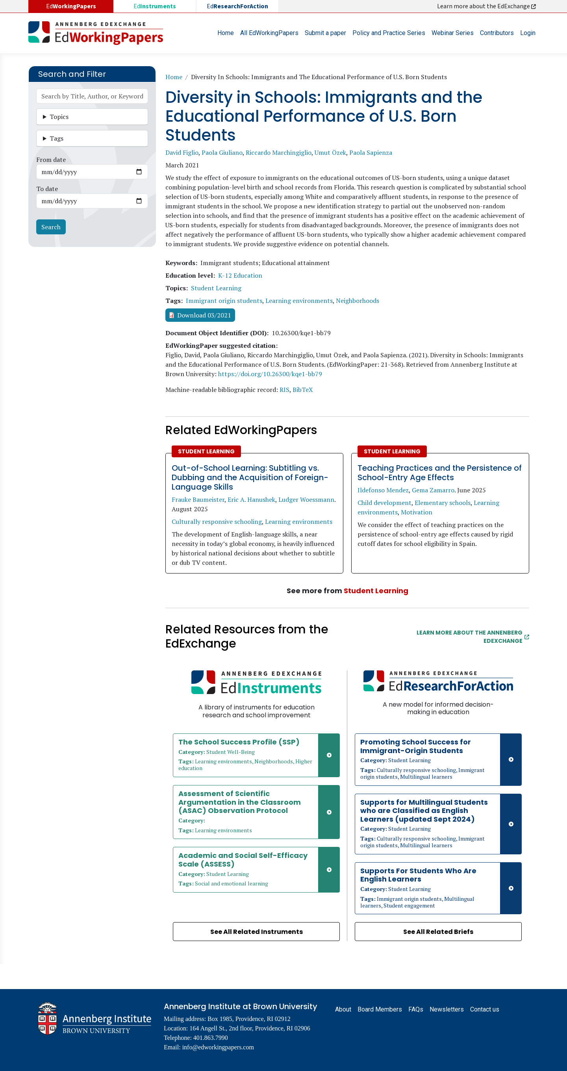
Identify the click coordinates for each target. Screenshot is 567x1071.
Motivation (416, 512)
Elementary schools (443, 502)
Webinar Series (453, 33)
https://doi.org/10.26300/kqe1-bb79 (270, 373)
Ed (154, 6)
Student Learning (216, 288)
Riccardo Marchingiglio (278, 152)
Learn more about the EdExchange (487, 6)
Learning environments (299, 300)
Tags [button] (56, 138)
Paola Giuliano (222, 152)
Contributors (497, 33)
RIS (284, 389)
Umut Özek (330, 152)
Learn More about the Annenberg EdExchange (473, 637)
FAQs (415, 1009)
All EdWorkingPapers (269, 33)
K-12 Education (240, 275)
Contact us (484, 1009)
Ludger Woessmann (306, 499)
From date (51, 159)
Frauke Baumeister (198, 499)
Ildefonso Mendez (383, 490)
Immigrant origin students (224, 300)
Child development (384, 502)
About (343, 1009)
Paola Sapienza (370, 152)
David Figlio (181, 152)
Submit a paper (325, 33)
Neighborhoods (357, 300)
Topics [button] (59, 116)
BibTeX (303, 389)
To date (47, 188)
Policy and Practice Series (388, 33)
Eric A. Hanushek (251, 499)
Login (528, 33)
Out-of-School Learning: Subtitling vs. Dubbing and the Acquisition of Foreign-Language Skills (250, 477)
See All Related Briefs (438, 931)
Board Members (380, 1009)
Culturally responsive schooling (217, 521)
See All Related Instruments (256, 931)
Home (225, 33)
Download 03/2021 (204, 315)
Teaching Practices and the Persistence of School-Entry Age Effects (440, 472)
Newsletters (447, 1009)
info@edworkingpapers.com (218, 1047)
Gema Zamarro (433, 490)
